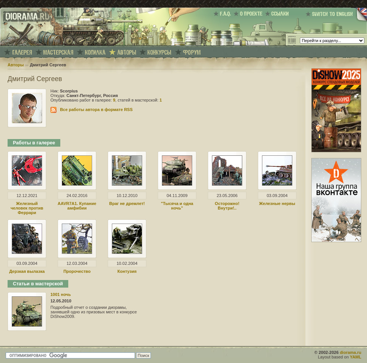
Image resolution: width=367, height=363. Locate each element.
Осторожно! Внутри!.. (227, 205)
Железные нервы (277, 203)
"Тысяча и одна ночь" (177, 205)
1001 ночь (60, 294)
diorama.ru (350, 352)
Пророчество (77, 271)
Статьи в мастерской (38, 283)
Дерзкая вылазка (27, 271)
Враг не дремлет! (127, 203)
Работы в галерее (34, 143)
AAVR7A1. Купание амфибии (77, 205)
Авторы (16, 65)
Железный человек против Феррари (27, 208)
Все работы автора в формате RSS (96, 109)
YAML (355, 357)
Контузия (127, 271)
